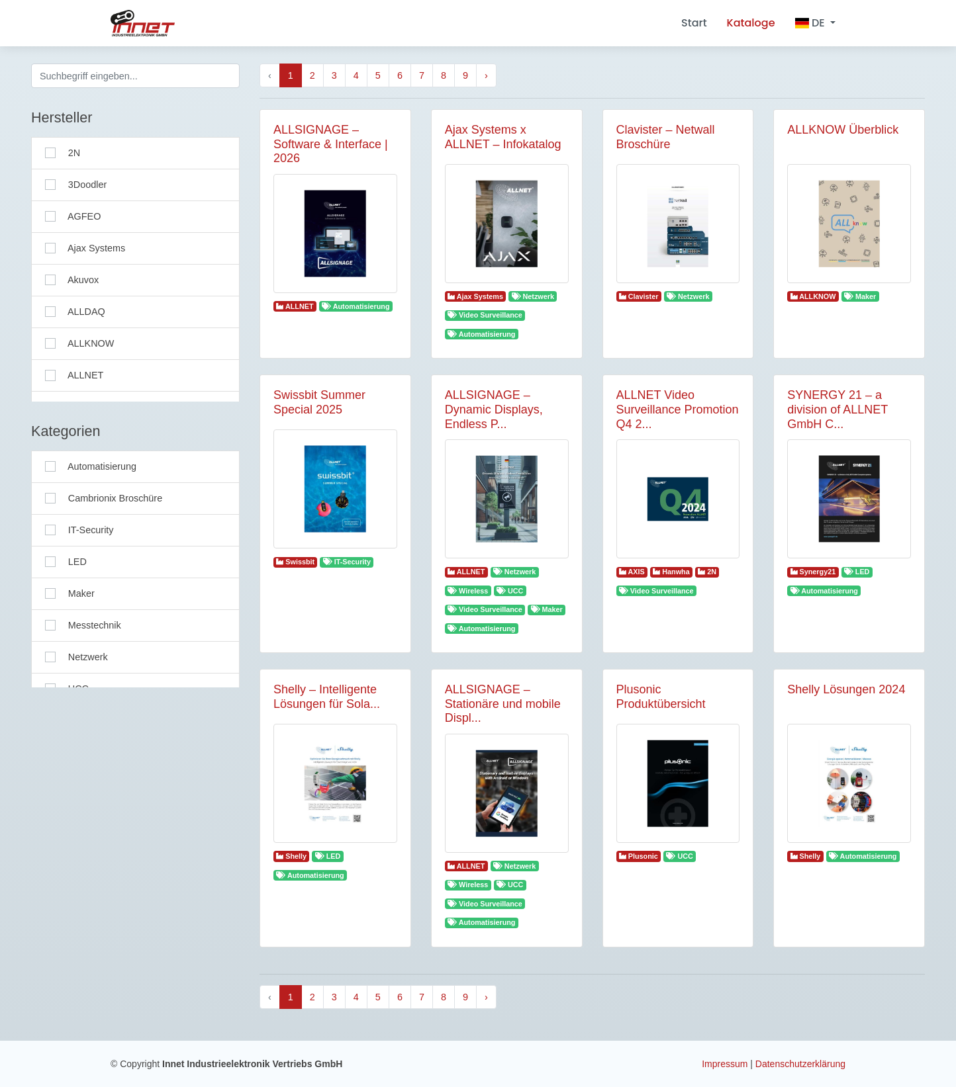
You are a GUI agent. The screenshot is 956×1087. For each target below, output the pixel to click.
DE (811, 22)
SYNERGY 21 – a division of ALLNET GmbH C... (837, 409)
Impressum (726, 1064)
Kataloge (751, 22)
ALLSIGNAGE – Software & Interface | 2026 (330, 144)
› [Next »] (486, 75)
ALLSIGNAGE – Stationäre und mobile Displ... (503, 703)
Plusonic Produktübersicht (661, 697)
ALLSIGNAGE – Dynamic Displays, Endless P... (494, 409)
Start (694, 22)
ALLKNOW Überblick (842, 129)
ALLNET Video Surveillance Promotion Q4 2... (677, 409)
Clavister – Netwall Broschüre (665, 137)
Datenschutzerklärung (800, 1064)
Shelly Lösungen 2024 (846, 689)
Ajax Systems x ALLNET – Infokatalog (503, 137)
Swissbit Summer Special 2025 (319, 402)
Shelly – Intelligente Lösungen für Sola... (326, 697)
